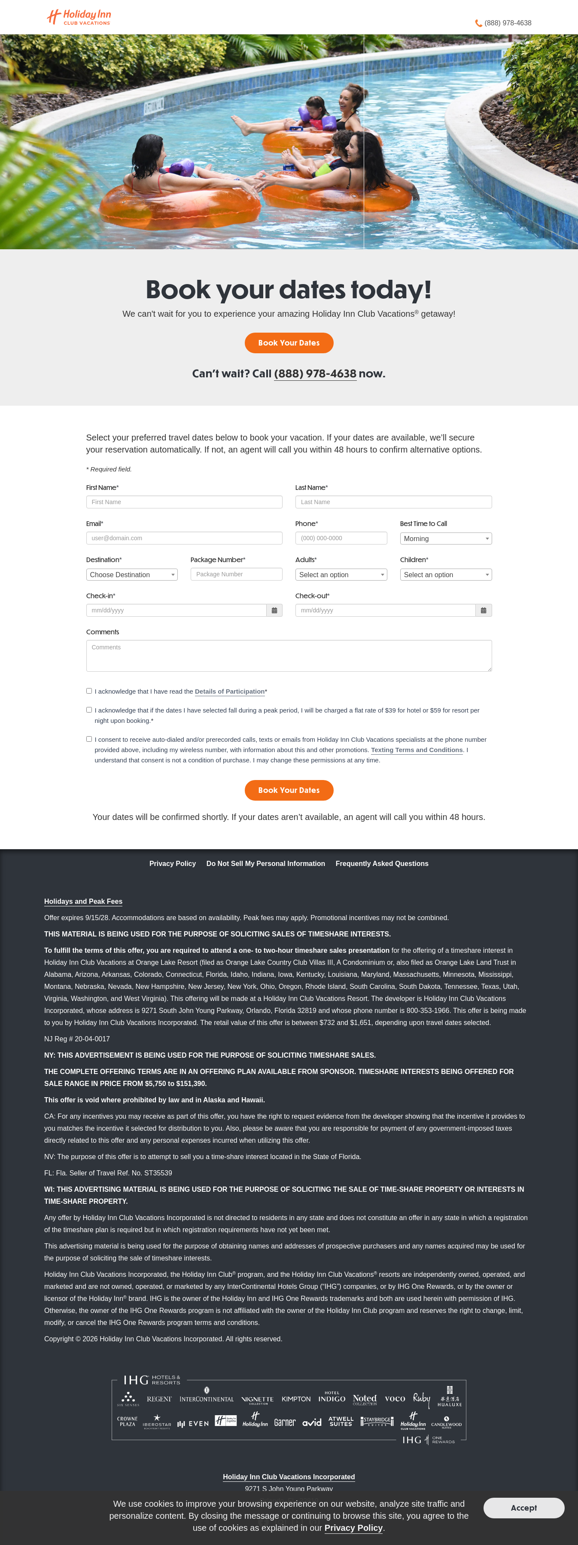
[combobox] (446, 538)
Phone (306, 523)
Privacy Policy (172, 863)
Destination (104, 559)
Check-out (312, 595)
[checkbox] (89, 691)
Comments (102, 631)
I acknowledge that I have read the (177, 692)
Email (94, 523)
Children (414, 559)
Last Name (311, 487)
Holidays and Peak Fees (83, 901)
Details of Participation (230, 691)
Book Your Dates (289, 342)
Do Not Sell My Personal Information (266, 863)
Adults (306, 559)
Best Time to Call (423, 523)
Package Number (218, 559)
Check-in (101, 595)
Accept (524, 1507)
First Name (102, 487)
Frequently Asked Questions (382, 863)
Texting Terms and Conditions (417, 749)
